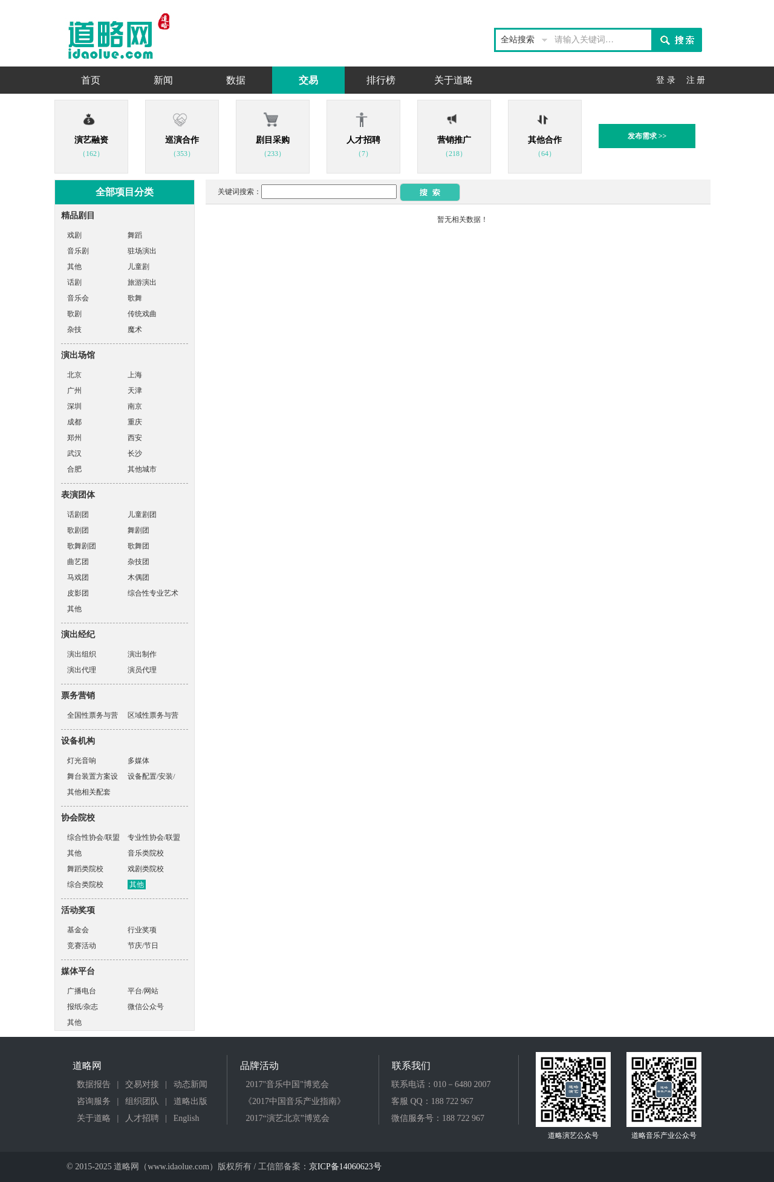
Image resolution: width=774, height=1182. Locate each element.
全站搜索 (518, 39)
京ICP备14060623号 (345, 1166)
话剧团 (78, 514)
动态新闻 (190, 1084)
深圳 (74, 406)
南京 (135, 406)
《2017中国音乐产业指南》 (294, 1101)
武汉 (74, 453)
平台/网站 (143, 991)
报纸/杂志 (82, 1006)
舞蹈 (135, 235)
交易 (308, 80)
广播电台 (81, 991)
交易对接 (142, 1084)
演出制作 (142, 654)
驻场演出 (142, 251)
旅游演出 (142, 282)
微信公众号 (146, 1006)
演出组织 (81, 654)
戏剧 (74, 235)
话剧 (74, 282)
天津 (135, 390)
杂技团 (138, 561)
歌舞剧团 (81, 546)
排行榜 (380, 80)
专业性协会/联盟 (154, 837)
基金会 (78, 930)
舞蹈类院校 (85, 869)
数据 (236, 80)
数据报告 (94, 1084)
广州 (74, 390)
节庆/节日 (143, 945)
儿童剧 (138, 266)
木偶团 (138, 577)
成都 (74, 422)
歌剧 (74, 314)
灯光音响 (81, 760)
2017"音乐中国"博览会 (287, 1084)
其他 (74, 266)
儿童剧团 (142, 514)
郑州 (74, 438)
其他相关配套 (89, 792)
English (187, 1118)
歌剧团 (78, 530)
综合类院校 (85, 884)
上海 (135, 375)
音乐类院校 (146, 853)
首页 (90, 80)
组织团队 (142, 1101)
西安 (135, 438)
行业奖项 (142, 930)
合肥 (74, 469)
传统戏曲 (142, 314)
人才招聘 (142, 1118)
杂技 (74, 329)
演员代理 (142, 670)
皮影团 (78, 593)
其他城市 (142, 469)
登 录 (665, 80)
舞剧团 (138, 530)
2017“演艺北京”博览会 (288, 1118)
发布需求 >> (647, 136)
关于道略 (453, 80)
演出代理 (81, 670)
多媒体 (138, 760)
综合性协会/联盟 (93, 837)
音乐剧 (78, 251)
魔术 (135, 329)
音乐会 (78, 298)
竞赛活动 (81, 945)
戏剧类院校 (146, 869)
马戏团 (78, 577)
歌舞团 (138, 546)
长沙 (135, 453)
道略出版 (190, 1101)
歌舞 (135, 298)
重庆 (135, 422)
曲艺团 (78, 561)
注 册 (696, 80)
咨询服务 (94, 1101)
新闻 (163, 80)
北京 (74, 375)
